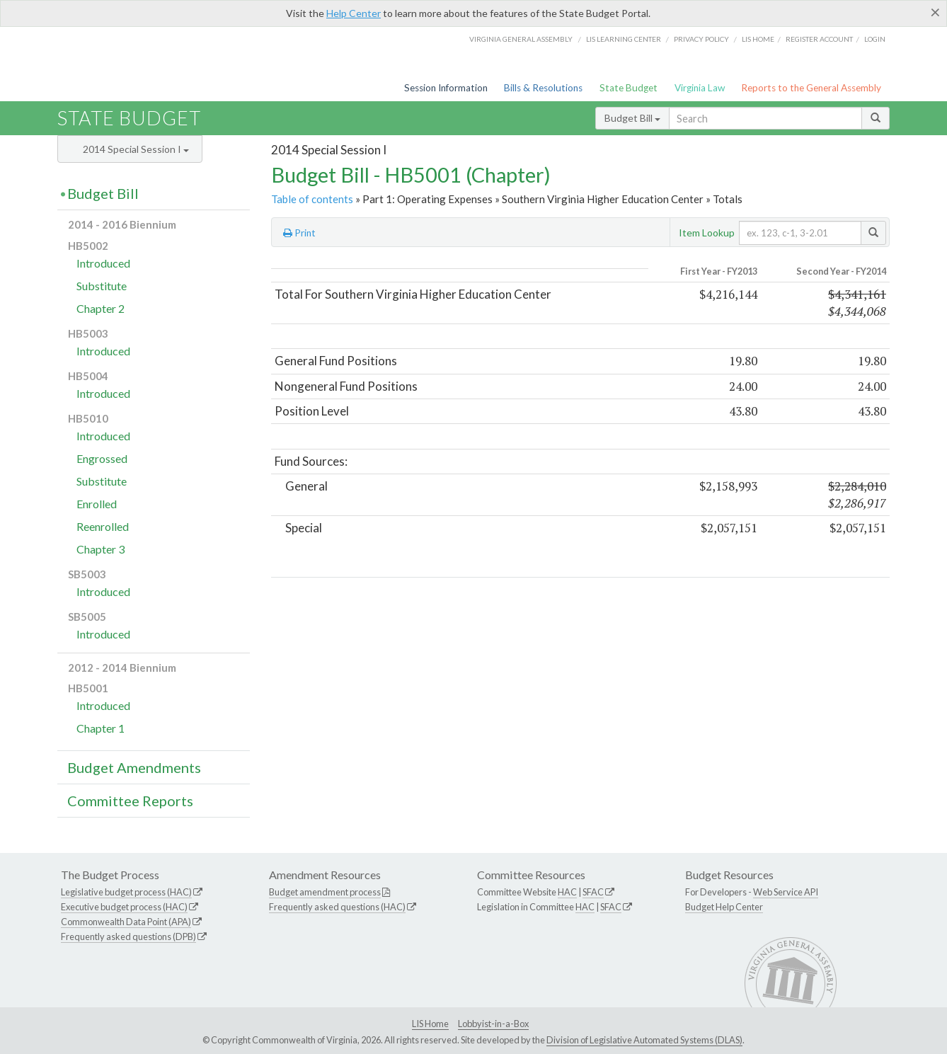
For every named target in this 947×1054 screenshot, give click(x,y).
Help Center (353, 13)
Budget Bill (632, 118)
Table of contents (312, 199)
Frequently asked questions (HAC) (337, 906)
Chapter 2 (100, 308)
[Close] (935, 12)
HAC (567, 892)
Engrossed (101, 458)
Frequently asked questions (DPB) (128, 936)
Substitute (101, 285)
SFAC (593, 892)
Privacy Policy (701, 39)
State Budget (628, 87)
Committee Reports (130, 800)
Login (874, 39)
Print (299, 233)
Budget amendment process (325, 892)
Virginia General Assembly (521, 39)
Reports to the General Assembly (811, 87)
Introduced (103, 263)
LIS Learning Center (623, 39)
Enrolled (96, 503)
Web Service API (785, 892)
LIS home (758, 39)
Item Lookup (707, 233)
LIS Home (430, 1023)
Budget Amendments (134, 767)
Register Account (819, 39)
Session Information (446, 87)
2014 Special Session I (136, 149)
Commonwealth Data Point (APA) (126, 921)
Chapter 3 (100, 549)
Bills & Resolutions (543, 87)
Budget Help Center (724, 906)
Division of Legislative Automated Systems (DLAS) (644, 1040)
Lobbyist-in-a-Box (493, 1023)
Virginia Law (700, 87)
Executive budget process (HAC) (124, 906)
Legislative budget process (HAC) (126, 892)
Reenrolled (102, 526)
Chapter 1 (100, 728)
